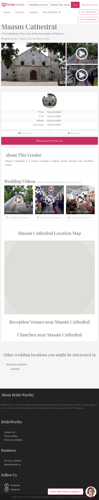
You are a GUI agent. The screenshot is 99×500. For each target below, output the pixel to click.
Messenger (74, 133)
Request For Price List (49, 140)
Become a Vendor (90, 5)
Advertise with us (12, 464)
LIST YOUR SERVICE (88, 20)
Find (75, 5)
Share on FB (25, 133)
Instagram (12, 489)
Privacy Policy (11, 436)
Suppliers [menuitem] (33, 12)
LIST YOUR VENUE (88, 12)
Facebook (12, 485)
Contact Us (9, 432)
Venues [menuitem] (7, 12)
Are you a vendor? (12, 460)
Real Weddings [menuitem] (50, 12)
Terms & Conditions (13, 440)
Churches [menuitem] (19, 12)
